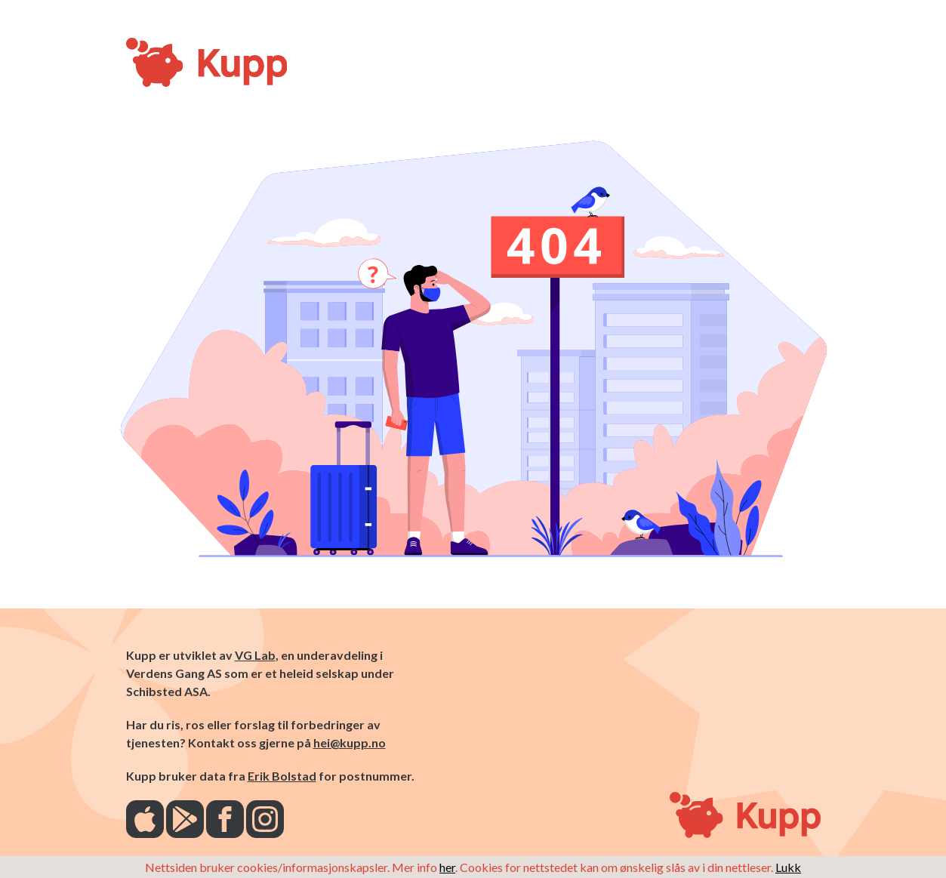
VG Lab (255, 655)
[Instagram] (265, 820)
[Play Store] (185, 820)
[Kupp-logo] (156, 63)
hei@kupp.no (349, 742)
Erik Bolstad (282, 776)
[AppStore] (145, 820)
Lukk (788, 867)
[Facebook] (225, 820)
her (447, 867)
